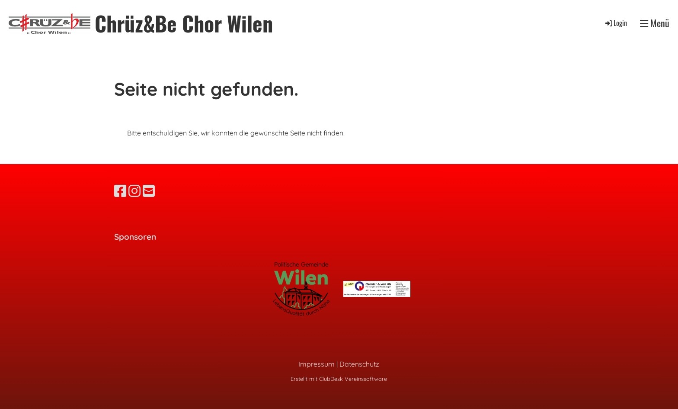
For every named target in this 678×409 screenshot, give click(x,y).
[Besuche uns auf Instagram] (134, 191)
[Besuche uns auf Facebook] (120, 191)
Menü (654, 23)
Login (615, 23)
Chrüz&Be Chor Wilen (184, 23)
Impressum (316, 364)
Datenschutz (359, 364)
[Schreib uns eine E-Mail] (149, 191)
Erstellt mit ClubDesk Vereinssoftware (339, 378)
